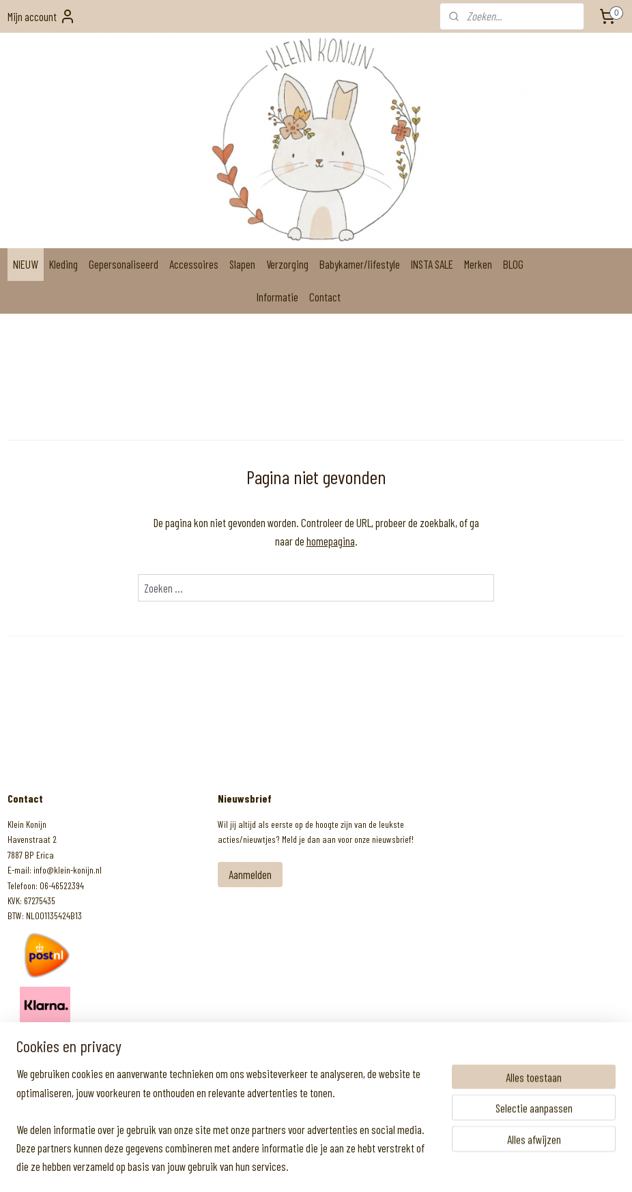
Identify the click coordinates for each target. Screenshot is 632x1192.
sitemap (280, 1167)
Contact (325, 296)
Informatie (277, 296)
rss (299, 1167)
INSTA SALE (432, 264)
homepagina (330, 541)
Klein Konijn (43, 1047)
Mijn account (42, 16)
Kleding (63, 264)
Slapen (242, 264)
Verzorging (287, 264)
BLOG (513, 264)
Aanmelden (250, 874)
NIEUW (25, 264)
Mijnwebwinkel (412, 1167)
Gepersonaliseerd (123, 264)
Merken (478, 264)
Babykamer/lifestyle (359, 264)
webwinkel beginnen (332, 1167)
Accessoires (193, 264)
